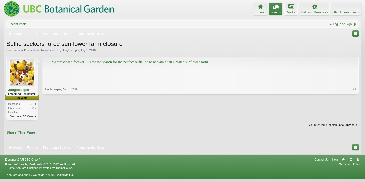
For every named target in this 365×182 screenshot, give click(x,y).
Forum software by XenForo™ (40, 164)
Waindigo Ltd (65, 174)
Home (343, 159)
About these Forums (346, 12)
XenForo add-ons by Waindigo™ (27, 174)
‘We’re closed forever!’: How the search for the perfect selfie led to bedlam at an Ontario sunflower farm (130, 62)
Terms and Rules (349, 164)
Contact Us (321, 159)
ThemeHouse (64, 167)
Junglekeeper (70, 50)
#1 (354, 89)
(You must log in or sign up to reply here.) (333, 124)
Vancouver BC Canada (23, 116)
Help (335, 159)
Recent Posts (17, 24)
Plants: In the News (36, 50)
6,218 (33, 104)
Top (351, 159)
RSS (358, 159)
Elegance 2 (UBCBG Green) (22, 159)
